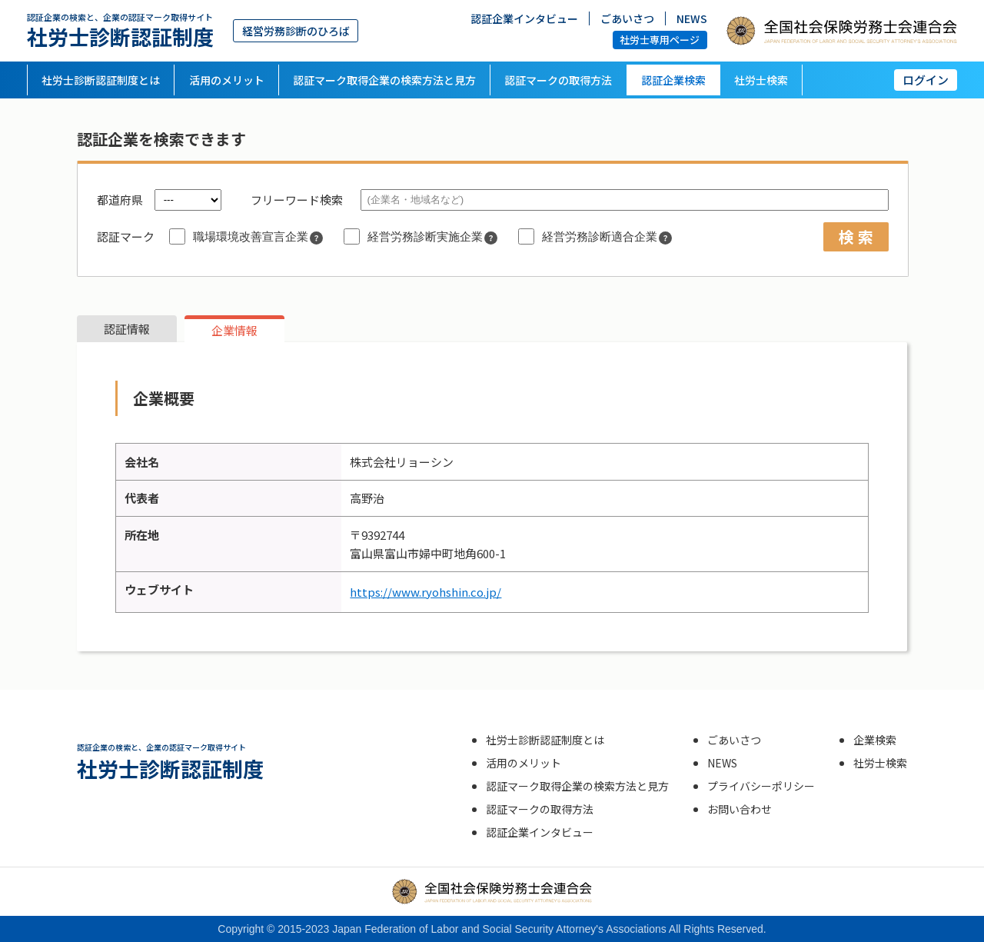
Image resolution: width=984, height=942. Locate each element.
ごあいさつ (627, 18)
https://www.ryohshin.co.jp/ (425, 592)
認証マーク (126, 236)
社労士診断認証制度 (120, 30)
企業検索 (874, 739)
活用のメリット (226, 80)
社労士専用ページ (660, 39)
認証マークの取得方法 (558, 80)
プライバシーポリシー (761, 786)
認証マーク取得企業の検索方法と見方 (384, 80)
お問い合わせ (739, 809)
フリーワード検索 (297, 199)
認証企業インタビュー (524, 18)
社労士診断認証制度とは (101, 80)
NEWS (691, 18)
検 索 (856, 236)
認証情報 (127, 329)
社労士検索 (761, 80)
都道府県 (120, 199)
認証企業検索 (673, 80)
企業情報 (234, 330)
